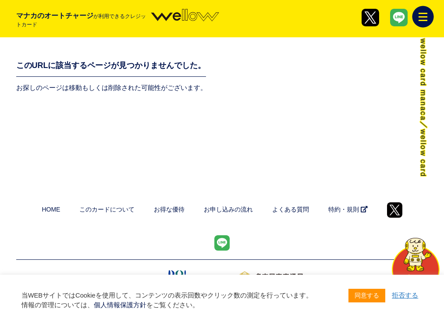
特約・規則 (348, 209)
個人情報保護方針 (120, 305)
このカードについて (107, 209)
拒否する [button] (405, 295)
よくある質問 (290, 209)
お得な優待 (169, 209)
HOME (51, 209)
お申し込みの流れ (228, 209)
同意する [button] (367, 295)
